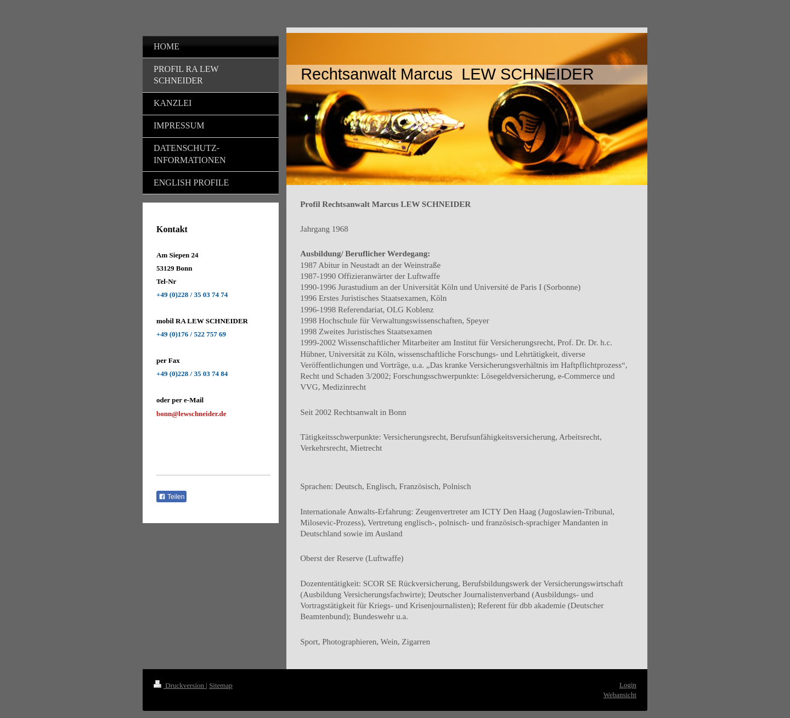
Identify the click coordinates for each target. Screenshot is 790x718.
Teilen (171, 497)
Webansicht (619, 695)
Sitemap (221, 685)
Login (627, 685)
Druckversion (180, 685)
